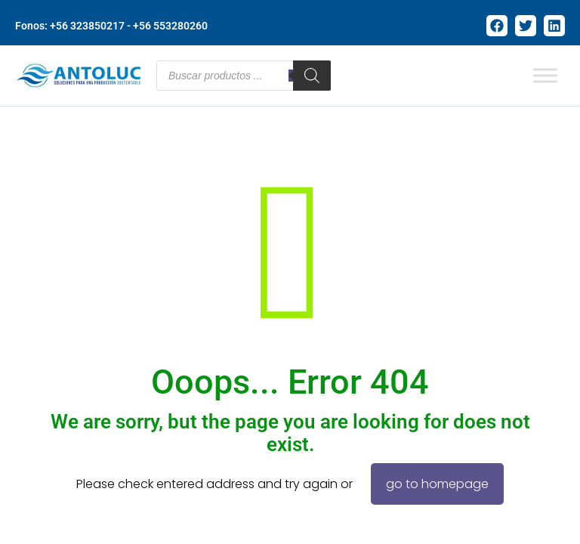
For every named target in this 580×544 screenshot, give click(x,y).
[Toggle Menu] (545, 75)
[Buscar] (312, 75)
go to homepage (437, 484)
